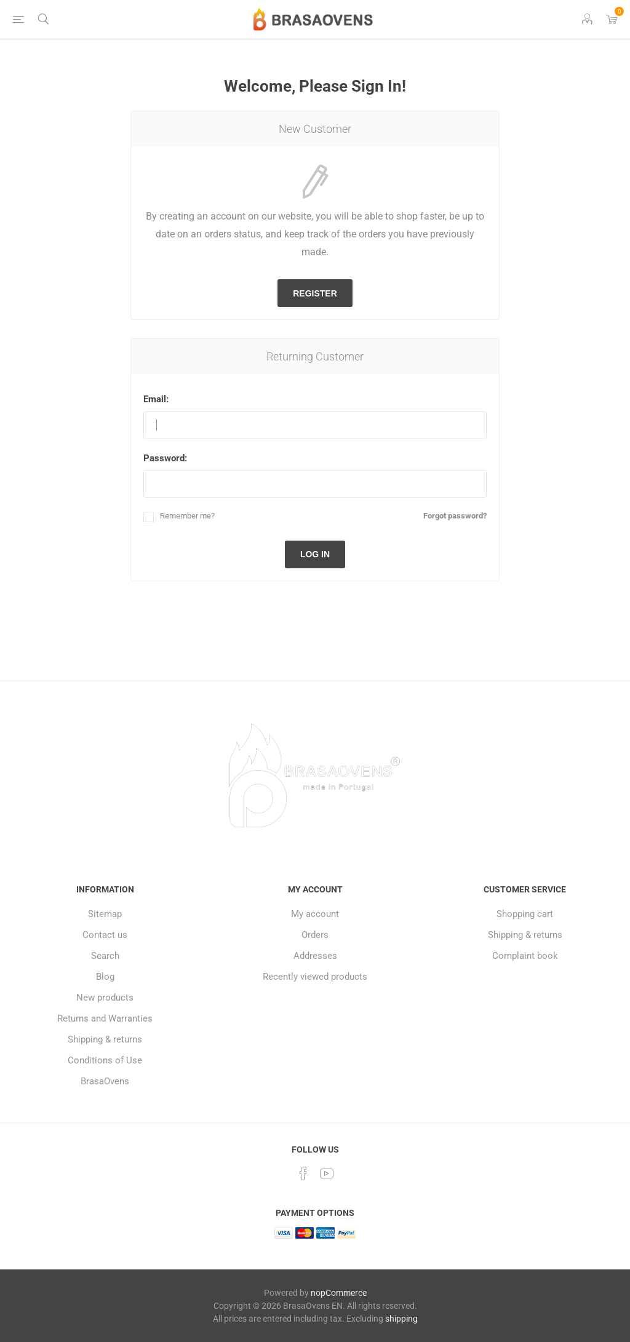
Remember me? (187, 515)
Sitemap (105, 913)
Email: (156, 399)
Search (105, 955)
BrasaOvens (105, 1081)
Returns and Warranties (105, 1018)
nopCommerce (339, 1293)
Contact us (104, 934)
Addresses (315, 955)
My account (315, 913)
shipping (401, 1319)
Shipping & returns (105, 1039)
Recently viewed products (315, 976)
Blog (105, 976)
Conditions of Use (105, 1060)
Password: (165, 458)
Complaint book (525, 955)
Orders (315, 934)
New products (105, 997)
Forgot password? (455, 515)
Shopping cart (524, 913)
